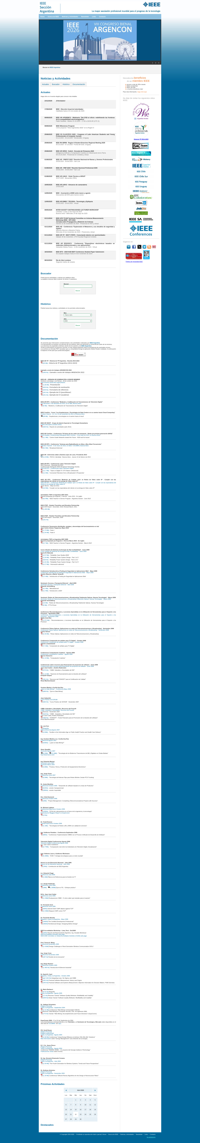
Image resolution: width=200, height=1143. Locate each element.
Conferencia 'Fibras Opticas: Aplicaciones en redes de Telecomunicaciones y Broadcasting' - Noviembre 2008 (75, 630)
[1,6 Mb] (44, 473)
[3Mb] (44, 887)
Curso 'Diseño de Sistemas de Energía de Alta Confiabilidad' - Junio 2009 (63, 551)
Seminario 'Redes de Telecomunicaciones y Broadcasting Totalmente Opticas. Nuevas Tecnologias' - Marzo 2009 (76, 599)
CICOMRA (51, 1023)
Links (94, 17)
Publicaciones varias (47, 1051)
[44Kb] (44, 933)
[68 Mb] (44, 416)
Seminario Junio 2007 (47, 763)
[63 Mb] (44, 363)
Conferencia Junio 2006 (48, 885)
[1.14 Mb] (45, 658)
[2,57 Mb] (45, 555)
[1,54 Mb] (45, 532)
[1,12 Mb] (45, 674)
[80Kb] (44, 908)
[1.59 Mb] (45, 1063)
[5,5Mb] (44, 777)
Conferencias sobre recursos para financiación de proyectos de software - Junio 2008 (67, 666)
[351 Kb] (44, 679)
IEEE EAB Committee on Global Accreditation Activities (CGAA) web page (64, 936)
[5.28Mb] (45, 856)
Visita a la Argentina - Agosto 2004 (51, 1035)
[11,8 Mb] (45, 457)
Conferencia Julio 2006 (48, 874)
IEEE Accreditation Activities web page (53, 934)
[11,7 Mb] (45, 470)
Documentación (79, 84)
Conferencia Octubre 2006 (49, 785)
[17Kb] (44, 815)
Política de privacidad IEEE (134, 261)
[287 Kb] (44, 957)
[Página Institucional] (47, 1033)
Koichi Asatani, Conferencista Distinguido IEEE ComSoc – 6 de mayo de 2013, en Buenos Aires (70, 435)
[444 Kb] (44, 982)
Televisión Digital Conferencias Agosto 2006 (54, 843)
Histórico (66, 84)
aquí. (59, 1023)
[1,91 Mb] (45, 562)
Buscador (56, 84)
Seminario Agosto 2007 (48, 751)
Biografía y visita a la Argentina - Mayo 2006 (54, 919)
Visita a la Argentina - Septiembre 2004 (53, 1007)
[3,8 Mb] (44, 488)
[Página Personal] (46, 1006)
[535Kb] (44, 742)
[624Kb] (44, 788)
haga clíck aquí (142, 92)
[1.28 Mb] (45, 1075)
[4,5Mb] (44, 732)
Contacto (102, 17)
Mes (65, 313)
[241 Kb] (44, 392)
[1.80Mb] (52, 887)
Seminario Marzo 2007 (48, 764)
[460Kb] (44, 924)
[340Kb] (44, 921)
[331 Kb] (44, 519)
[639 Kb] (44, 390)
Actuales (45, 84)
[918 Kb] (44, 560)
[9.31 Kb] (45, 991)
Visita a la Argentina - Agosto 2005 (51, 993)
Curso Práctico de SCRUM (49, 699)
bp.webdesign (151, 1137)
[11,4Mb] (53, 753)
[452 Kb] (44, 980)
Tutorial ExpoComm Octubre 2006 (51, 823)
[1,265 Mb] (45, 509)
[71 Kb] (44, 995)
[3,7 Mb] (44, 543)
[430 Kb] (44, 372)
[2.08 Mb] (45, 1037)
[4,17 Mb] (45, 564)
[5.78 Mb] (45, 620)
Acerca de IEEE (53, 17)
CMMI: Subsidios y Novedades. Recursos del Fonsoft (57, 710)
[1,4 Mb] (44, 591)
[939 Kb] (44, 998)
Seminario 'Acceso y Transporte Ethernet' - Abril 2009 (57, 584)
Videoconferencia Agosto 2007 (50, 730)
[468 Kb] (44, 718)
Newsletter (85, 17)
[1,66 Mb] (45, 385)
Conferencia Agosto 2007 (49, 740)
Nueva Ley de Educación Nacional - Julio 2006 (55, 864)
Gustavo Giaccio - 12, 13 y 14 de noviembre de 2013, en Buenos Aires (63, 414)
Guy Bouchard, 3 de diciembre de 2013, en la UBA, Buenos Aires (61, 403)
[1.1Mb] (44, 826)
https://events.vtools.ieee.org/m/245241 (53, 382)
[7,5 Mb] (44, 576)
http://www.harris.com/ (47, 755)
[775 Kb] (44, 1013)
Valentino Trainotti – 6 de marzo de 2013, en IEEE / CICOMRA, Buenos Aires (65, 445)
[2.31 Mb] (45, 1010)
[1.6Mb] (44, 877)
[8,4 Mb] (44, 448)
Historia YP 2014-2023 (141, 139)
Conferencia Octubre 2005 (49, 965)
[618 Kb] (44, 714)
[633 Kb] (44, 387)
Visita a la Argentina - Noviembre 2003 (53, 1073)
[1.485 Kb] (45, 967)
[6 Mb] (44, 406)
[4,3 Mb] (44, 588)
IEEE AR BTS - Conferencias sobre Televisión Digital (57, 468)
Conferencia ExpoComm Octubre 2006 (53, 809)
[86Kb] (44, 835)
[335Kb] (44, 811)
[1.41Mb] (45, 946)
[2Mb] (44, 801)
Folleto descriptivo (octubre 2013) (51, 424)
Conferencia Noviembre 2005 (50, 944)
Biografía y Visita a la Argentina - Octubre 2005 (55, 976)
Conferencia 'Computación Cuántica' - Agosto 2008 (56, 654)
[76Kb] (44, 866)
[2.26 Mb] (45, 634)
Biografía (45, 728)
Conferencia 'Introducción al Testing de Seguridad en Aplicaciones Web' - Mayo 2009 (67, 572)
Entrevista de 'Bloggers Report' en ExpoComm (55, 813)
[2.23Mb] (45, 911)
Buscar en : (51, 67)
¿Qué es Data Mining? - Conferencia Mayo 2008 (56, 689)
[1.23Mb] (45, 898)
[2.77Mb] (45, 847)
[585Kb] (44, 790)
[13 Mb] (44, 603)
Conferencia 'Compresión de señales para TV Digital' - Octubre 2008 (62, 642)
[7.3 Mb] (44, 646)
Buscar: (66, 284)
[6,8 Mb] (44, 498)
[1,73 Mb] (45, 530)
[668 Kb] (44, 691)
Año (65, 319)
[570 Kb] (44, 670)
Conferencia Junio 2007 (48, 775)
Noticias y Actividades (70, 17)
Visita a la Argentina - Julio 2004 (51, 1061)
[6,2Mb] (44, 753)
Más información (46, 1038)
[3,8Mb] (44, 767)
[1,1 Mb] (44, 437)
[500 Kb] (44, 427)
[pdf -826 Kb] (46, 978)
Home (42, 17)
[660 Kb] (44, 702)
